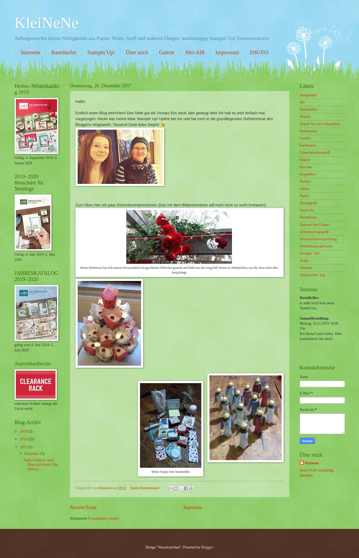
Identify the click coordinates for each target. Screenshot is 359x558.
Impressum (227, 52)
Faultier (305, 138)
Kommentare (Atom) (103, 518)
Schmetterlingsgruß (314, 232)
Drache (305, 117)
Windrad (306, 268)
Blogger (207, 547)
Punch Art (307, 210)
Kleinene (312, 463)
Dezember (32, 454)
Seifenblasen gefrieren (316, 246)
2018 (24, 439)
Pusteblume (308, 217)
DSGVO (259, 52)
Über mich (137, 52)
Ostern (305, 189)
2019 (24, 431)
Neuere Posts (83, 507)
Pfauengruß (308, 203)
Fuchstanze (308, 145)
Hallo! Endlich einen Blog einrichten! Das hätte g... (41, 464)
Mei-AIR (195, 52)
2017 (24, 447)
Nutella (305, 181)
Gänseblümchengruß (315, 153)
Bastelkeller (64, 52)
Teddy (304, 261)
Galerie (167, 52)
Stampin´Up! (101, 52)
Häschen (306, 167)
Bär (302, 102)
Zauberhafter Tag (312, 275)
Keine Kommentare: (146, 488)
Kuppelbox (308, 174)
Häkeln (305, 160)
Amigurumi (308, 95)
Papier (304, 196)
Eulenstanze (309, 131)
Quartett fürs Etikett (314, 225)
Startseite (30, 52)
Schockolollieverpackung (318, 239)
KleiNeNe (47, 22)
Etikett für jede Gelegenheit (320, 124)
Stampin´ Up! (310, 253)
